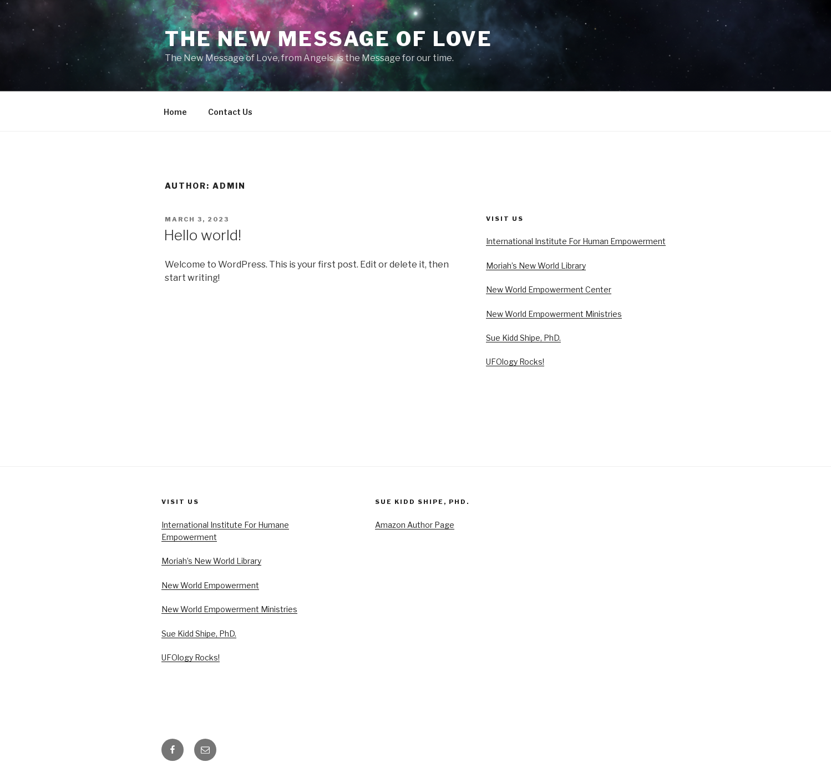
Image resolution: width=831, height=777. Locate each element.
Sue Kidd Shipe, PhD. (523, 337)
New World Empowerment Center (548, 289)
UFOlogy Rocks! (515, 361)
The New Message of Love (329, 39)
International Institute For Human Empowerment (576, 241)
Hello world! (202, 235)
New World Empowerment (210, 585)
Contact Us (230, 112)
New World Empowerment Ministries (554, 314)
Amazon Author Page (414, 524)
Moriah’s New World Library (536, 265)
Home (175, 112)
